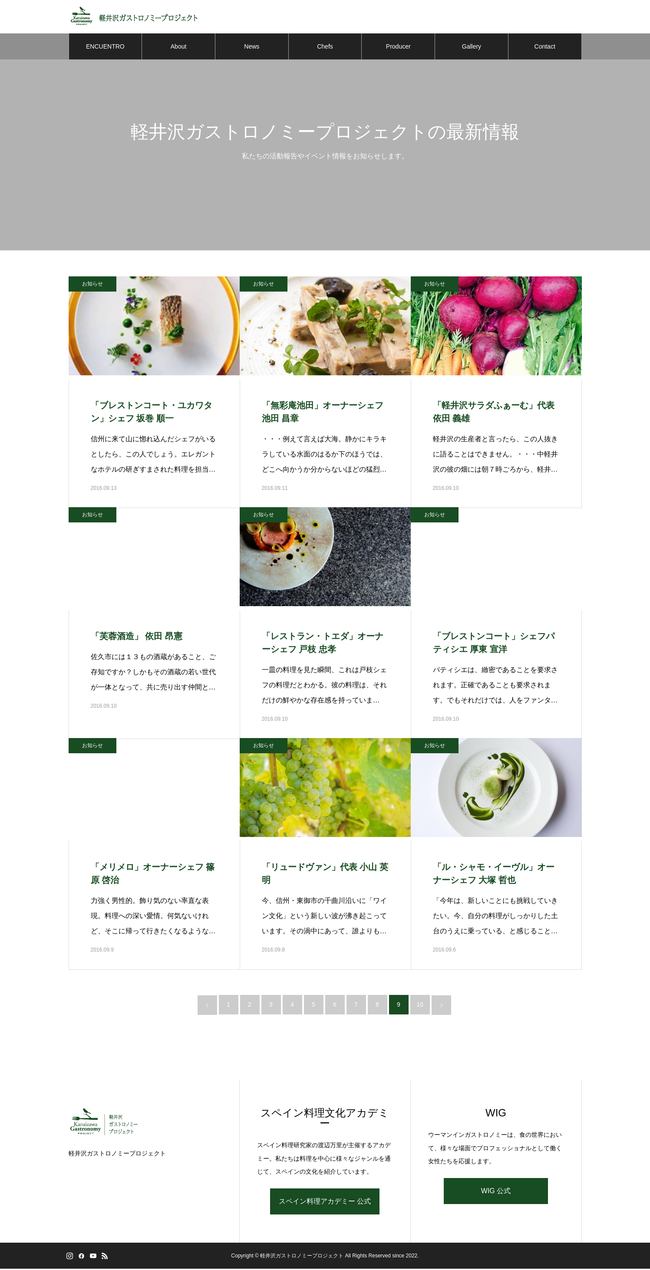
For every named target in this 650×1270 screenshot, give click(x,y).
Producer (398, 47)
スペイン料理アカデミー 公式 (325, 1202)
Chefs (325, 47)
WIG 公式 (496, 1192)
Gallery (471, 47)
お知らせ (92, 285)
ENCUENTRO (105, 47)
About (179, 47)
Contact (545, 47)
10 (419, 1005)
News (251, 47)
